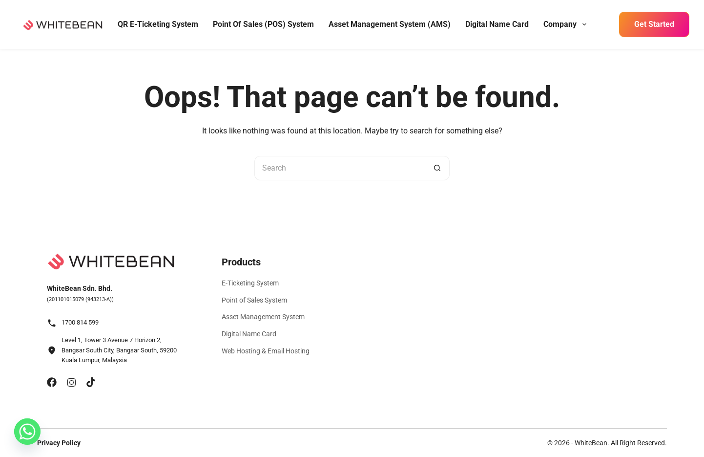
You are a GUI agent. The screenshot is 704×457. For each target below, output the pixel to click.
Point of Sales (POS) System (263, 24)
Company (565, 24)
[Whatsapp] (27, 431)
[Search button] (437, 168)
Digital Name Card (497, 24)
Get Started (654, 24)
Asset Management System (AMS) (390, 24)
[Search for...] (339, 168)
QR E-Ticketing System (158, 24)
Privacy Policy (59, 443)
